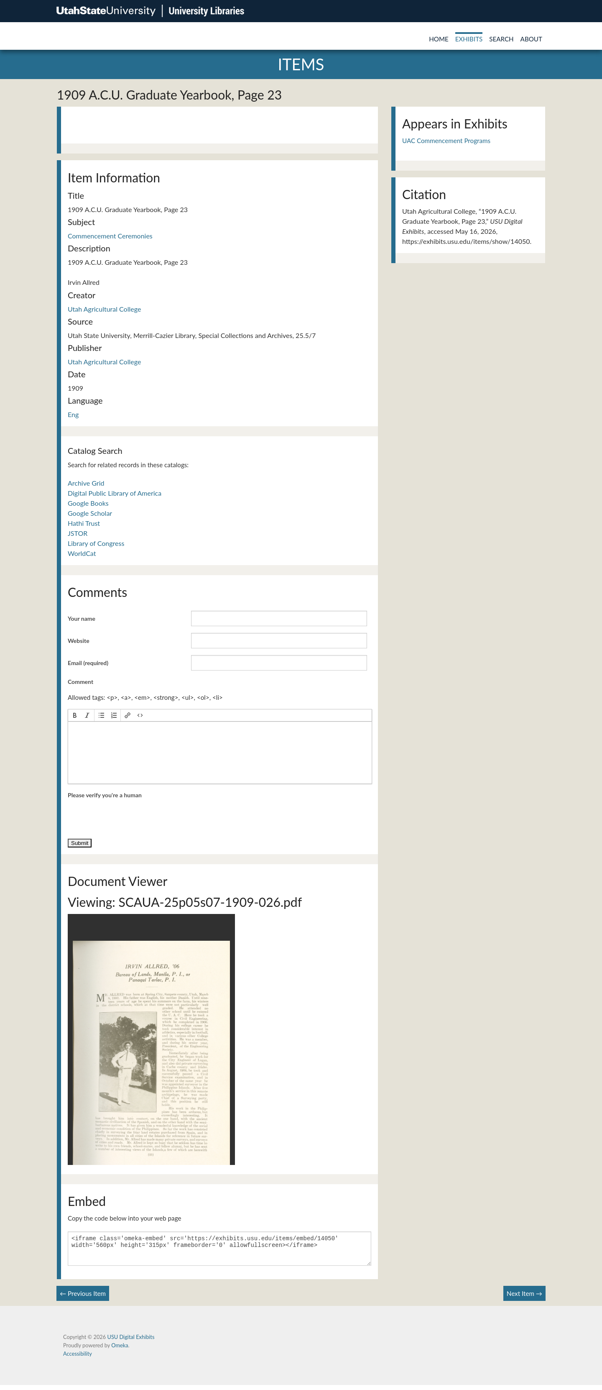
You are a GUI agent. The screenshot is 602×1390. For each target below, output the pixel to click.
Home (439, 39)
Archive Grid (86, 483)
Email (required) (88, 662)
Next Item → (524, 1298)
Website (78, 640)
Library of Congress (96, 543)
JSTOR (77, 533)
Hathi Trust (84, 523)
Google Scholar (90, 513)
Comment (80, 681)
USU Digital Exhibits (130, 1342)
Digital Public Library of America (114, 493)
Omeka (119, 1350)
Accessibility (77, 1358)
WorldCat (82, 553)
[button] (75, 715)
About (531, 39)
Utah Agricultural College (104, 309)
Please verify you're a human (105, 795)
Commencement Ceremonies (110, 236)
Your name (81, 618)
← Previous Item (83, 1298)
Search (501, 39)
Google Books (88, 503)
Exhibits (469, 39)
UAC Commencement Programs (446, 140)
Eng (73, 414)
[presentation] (74, 715)
